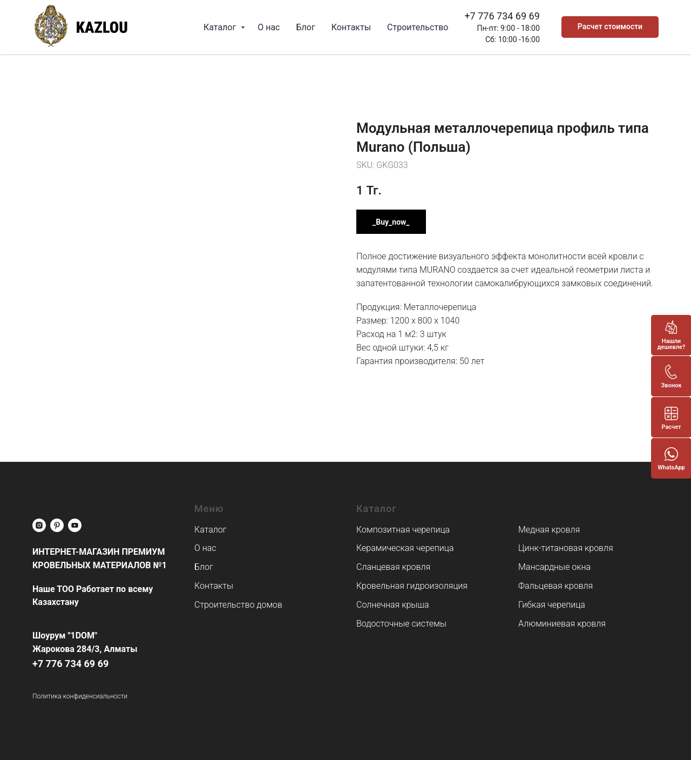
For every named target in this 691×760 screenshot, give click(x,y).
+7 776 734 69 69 (501, 16)
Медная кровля (549, 529)
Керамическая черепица (405, 548)
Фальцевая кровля (555, 586)
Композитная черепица (403, 529)
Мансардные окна (554, 567)
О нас (269, 27)
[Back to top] (13, 446)
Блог (305, 27)
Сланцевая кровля (393, 567)
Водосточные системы (401, 623)
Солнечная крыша (392, 605)
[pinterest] (57, 525)
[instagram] (39, 525)
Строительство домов (238, 605)
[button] (610, 27)
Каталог (221, 27)
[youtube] (75, 525)
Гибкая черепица (551, 605)
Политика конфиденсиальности (79, 696)
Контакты (351, 27)
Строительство (417, 27)
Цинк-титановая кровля (565, 548)
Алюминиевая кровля (562, 623)
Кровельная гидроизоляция (412, 586)
